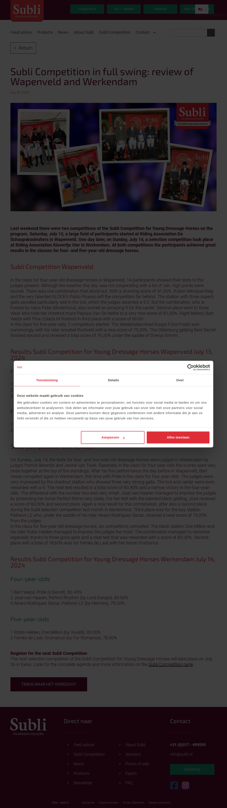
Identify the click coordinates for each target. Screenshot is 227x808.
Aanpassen (113, 437)
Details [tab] (113, 380)
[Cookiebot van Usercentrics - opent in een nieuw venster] (190, 367)
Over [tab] (180, 380)
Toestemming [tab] (47, 380)
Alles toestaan (178, 437)
